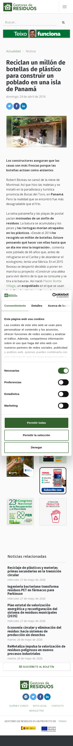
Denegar (36, 447)
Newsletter (36, 710)
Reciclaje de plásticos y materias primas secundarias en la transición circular (34, 571)
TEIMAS (62, 721)
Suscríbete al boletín (36, 666)
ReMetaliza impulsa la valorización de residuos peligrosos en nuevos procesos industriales (36, 650)
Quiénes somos (18, 705)
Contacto (57, 705)
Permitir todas (36, 422)
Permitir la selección (36, 435)
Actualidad (13, 51)
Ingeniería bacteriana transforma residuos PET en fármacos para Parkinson (33, 590)
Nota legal (40, 705)
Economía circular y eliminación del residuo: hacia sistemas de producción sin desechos (34, 631)
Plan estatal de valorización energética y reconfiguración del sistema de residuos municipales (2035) (32, 610)
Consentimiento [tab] (15, 305)
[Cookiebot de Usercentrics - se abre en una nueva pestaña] (52, 295)
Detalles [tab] (36, 305)
